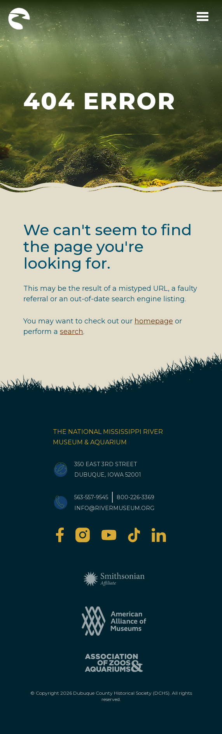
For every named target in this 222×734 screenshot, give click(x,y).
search (71, 331)
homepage (154, 321)
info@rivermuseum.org (114, 508)
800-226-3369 (135, 497)
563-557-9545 (91, 497)
